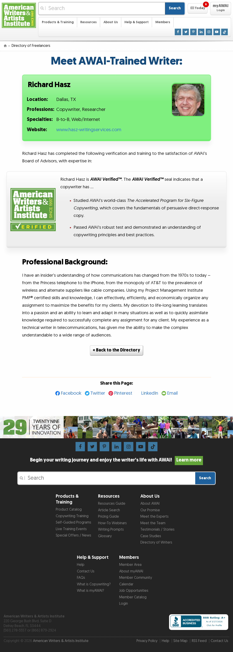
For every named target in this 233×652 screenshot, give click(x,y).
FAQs (81, 577)
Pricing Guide (108, 516)
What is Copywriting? (94, 584)
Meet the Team (152, 523)
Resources (88, 22)
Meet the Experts (154, 516)
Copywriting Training (72, 516)
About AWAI (150, 503)
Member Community (135, 577)
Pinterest (123, 393)
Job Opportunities (133, 590)
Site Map (180, 641)
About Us (111, 22)
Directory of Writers (156, 542)
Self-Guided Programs (73, 522)
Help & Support (136, 22)
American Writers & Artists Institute (61, 641)
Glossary (105, 536)
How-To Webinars (112, 523)
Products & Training (58, 22)
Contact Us (85, 571)
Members (162, 22)
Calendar (126, 584)
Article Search (109, 510)
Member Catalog (133, 597)
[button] (197, 8)
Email (172, 393)
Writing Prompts (111, 529)
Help (80, 564)
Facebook (71, 393)
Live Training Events (71, 529)
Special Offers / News (73, 535)
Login (123, 603)
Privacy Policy (147, 641)
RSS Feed (199, 641)
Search (175, 8)
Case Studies (150, 536)
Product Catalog (69, 509)
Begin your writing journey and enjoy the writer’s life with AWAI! (116, 460)
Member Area (130, 564)
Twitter (97, 393)
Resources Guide (111, 503)
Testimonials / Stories (157, 529)
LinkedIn (149, 393)
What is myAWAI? (90, 590)
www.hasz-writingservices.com (88, 130)
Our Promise (150, 510)
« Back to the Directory (116, 350)
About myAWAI (131, 571)
